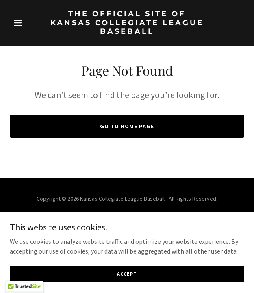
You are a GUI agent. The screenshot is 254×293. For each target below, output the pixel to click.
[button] (27, 23)
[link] (127, 31)
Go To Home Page (127, 126)
